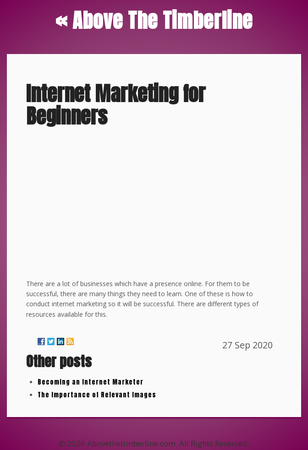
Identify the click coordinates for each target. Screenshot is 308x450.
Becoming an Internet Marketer (90, 382)
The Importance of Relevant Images (97, 395)
